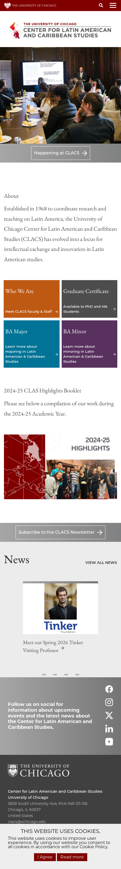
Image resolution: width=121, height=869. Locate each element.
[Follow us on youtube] (109, 744)
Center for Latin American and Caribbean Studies (55, 791)
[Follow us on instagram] (109, 704)
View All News (101, 562)
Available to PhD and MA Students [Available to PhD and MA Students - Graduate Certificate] (90, 299)
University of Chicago (28, 797)
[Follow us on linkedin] (109, 731)
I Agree (44, 857)
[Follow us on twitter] (109, 717)
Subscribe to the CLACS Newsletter (56, 532)
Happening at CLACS (56, 152)
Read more (72, 857)
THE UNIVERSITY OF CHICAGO (30, 5)
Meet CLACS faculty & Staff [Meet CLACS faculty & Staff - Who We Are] (32, 299)
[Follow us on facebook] (109, 691)
